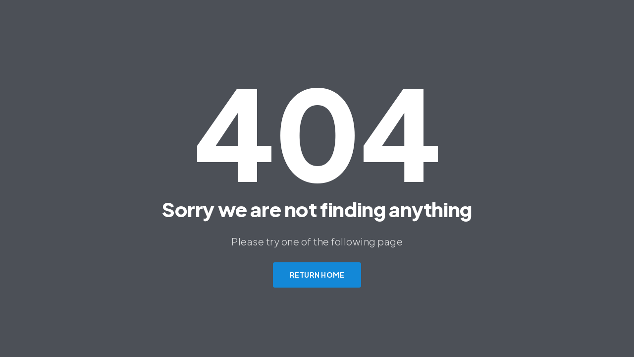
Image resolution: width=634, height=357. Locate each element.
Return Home (317, 274)
